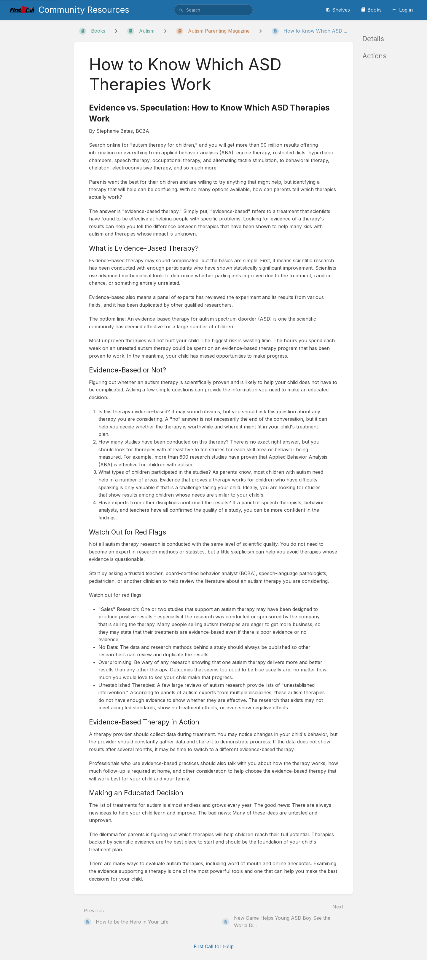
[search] (213, 9)
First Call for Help (214, 946)
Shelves (338, 10)
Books (371, 10)
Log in (403, 10)
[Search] (181, 10)
